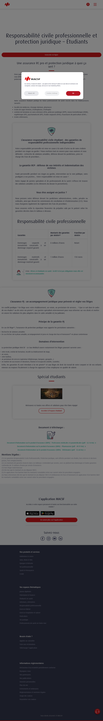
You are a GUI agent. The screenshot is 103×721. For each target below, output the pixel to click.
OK (73, 93)
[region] (52, 85)
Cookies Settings (52, 93)
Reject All (31, 93)
